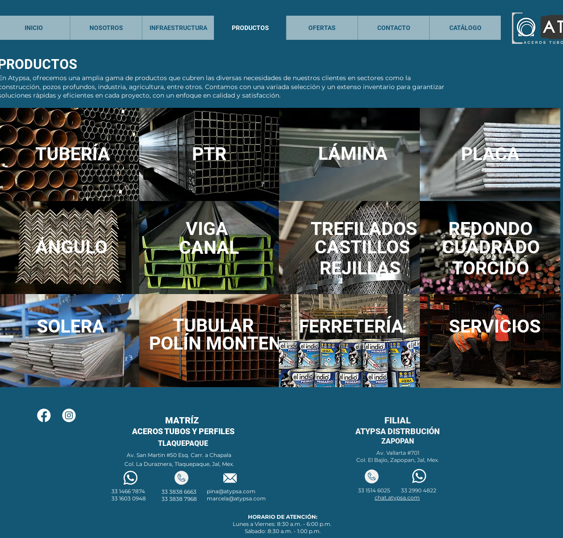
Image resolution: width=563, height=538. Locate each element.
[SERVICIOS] (495, 326)
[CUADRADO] (491, 247)
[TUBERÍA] (72, 154)
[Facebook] (44, 415)
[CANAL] (208, 247)
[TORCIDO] (490, 268)
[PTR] (209, 154)
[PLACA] (490, 154)
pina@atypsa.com (231, 491)
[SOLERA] (71, 326)
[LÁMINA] (353, 153)
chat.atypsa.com (397, 497)
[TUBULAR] (213, 325)
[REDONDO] (490, 228)
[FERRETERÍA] (351, 326)
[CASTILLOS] (362, 247)
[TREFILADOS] (364, 228)
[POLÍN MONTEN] (215, 343)
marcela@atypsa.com (236, 498)
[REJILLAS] (360, 268)
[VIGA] (207, 228)
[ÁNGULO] (71, 247)
